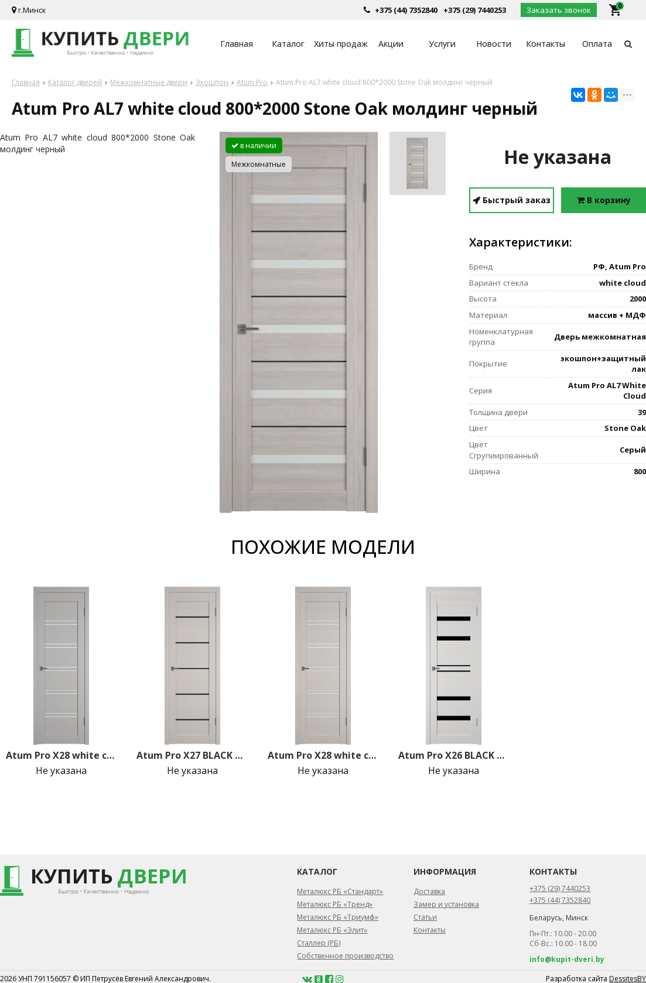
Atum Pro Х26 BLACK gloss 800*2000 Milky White (454, 755)
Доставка (429, 891)
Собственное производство (345, 956)
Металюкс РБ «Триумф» (337, 917)
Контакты (545, 43)
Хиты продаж (339, 43)
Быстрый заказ (512, 199)
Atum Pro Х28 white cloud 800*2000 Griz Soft (61, 755)
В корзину (604, 199)
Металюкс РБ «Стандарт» (340, 891)
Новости (493, 43)
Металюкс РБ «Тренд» (334, 904)
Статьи (425, 917)
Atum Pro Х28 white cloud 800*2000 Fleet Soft (323, 755)
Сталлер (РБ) (318, 943)
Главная (236, 43)
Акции (391, 43)
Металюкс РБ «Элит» (332, 930)
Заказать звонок (559, 10)
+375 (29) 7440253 (474, 10)
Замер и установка (446, 904)
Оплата (597, 43)
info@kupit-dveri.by (566, 959)
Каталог (288, 43)
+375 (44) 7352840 (406, 10)
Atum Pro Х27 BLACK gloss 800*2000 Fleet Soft (192, 755)
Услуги (442, 43)
